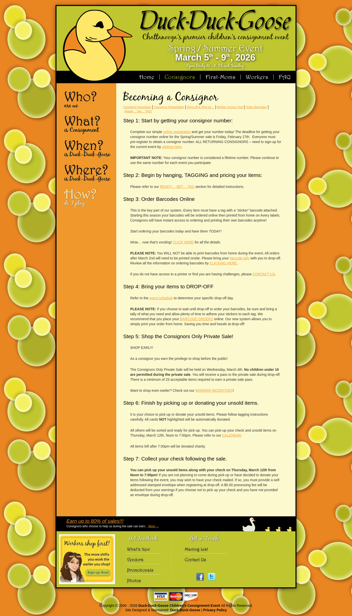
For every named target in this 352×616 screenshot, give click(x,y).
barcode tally (239, 258)
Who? (88, 99)
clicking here (171, 147)
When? (88, 148)
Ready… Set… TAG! (138, 111)
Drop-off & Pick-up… (200, 107)
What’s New (138, 549)
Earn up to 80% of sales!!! (94, 521)
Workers (257, 77)
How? (88, 197)
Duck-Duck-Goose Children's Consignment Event (179, 606)
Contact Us (195, 559)
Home (146, 77)
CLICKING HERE (223, 263)
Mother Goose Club (230, 107)
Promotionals (140, 570)
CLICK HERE (183, 242)
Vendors (135, 559)
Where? (88, 172)
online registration (177, 132)
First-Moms (220, 77)
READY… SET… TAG (177, 187)
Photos (134, 580)
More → (153, 526)
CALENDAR (231, 435)
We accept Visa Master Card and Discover (176, 596)
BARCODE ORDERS (196, 319)
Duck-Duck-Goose (185, 610)
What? (88, 123)
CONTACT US (264, 274)
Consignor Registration (169, 107)
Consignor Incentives (137, 107)
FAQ (285, 77)
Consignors (180, 77)
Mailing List (196, 549)
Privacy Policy (215, 610)
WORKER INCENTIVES (214, 390)
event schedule (161, 298)
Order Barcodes (256, 107)
